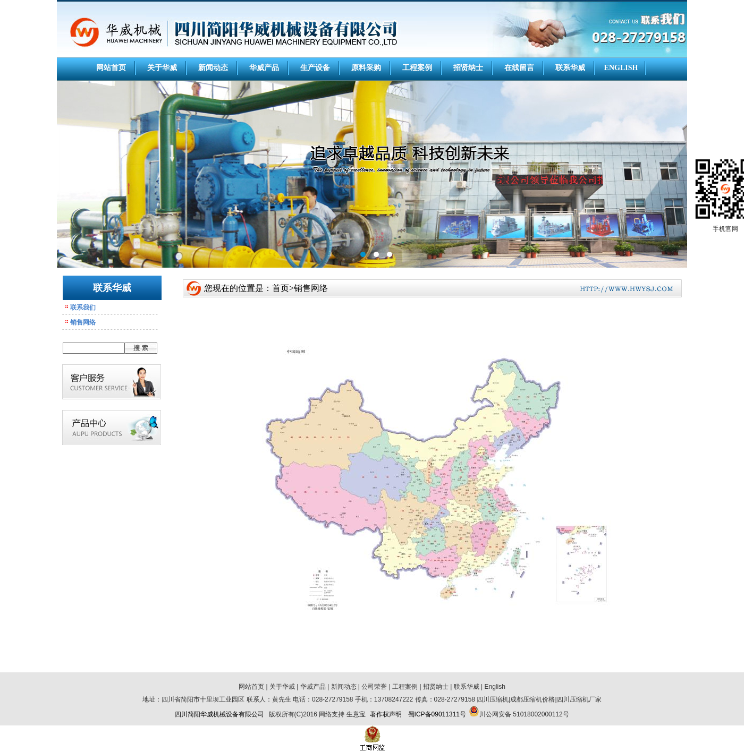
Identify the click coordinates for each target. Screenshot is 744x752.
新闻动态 (213, 68)
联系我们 (83, 307)
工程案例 (417, 68)
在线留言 (519, 68)
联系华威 (570, 68)
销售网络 (83, 322)
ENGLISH (621, 68)
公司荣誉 (374, 686)
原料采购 (366, 68)
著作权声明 (386, 714)
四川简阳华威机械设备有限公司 (219, 714)
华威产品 (264, 68)
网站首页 (111, 68)
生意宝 (356, 714)
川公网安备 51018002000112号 (524, 714)
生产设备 (315, 68)
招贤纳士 (468, 68)
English (495, 686)
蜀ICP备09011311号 (437, 714)
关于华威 (162, 68)
